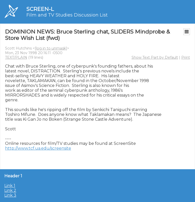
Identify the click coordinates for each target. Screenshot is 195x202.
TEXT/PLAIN (16, 57)
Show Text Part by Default (155, 57)
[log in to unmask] (51, 48)
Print (185, 57)
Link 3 (10, 195)
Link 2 (10, 190)
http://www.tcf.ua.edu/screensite (38, 148)
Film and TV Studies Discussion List (67, 15)
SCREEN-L (40, 9)
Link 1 (9, 185)
